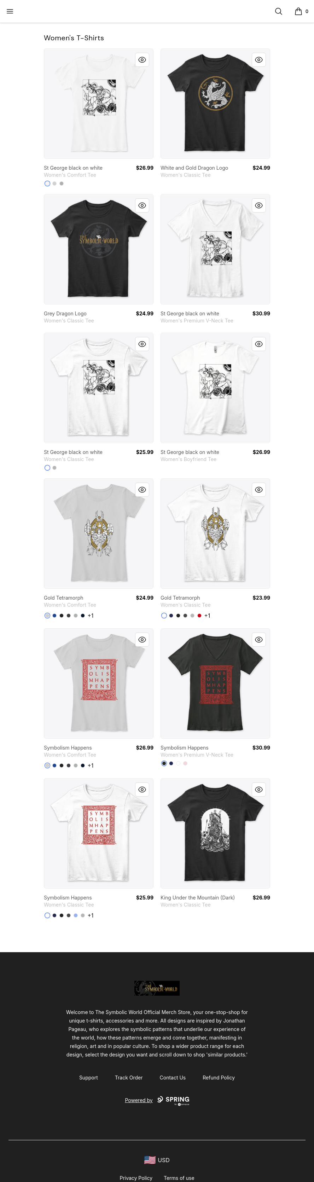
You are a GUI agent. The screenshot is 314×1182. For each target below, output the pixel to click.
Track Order (129, 1078)
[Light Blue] (76, 915)
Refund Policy (219, 1078)
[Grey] (61, 183)
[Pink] (185, 763)
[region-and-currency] (157, 1160)
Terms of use (179, 1178)
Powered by (157, 1101)
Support (88, 1078)
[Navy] (171, 615)
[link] (98, 103)
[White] (47, 183)
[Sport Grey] (54, 468)
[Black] (61, 615)
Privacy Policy (136, 1178)
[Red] (199, 615)
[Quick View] (142, 60)
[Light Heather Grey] (54, 183)
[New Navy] (83, 615)
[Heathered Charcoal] (68, 615)
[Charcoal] (185, 615)
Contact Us (173, 1078)
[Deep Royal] (54, 615)
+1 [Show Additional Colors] (91, 615)
